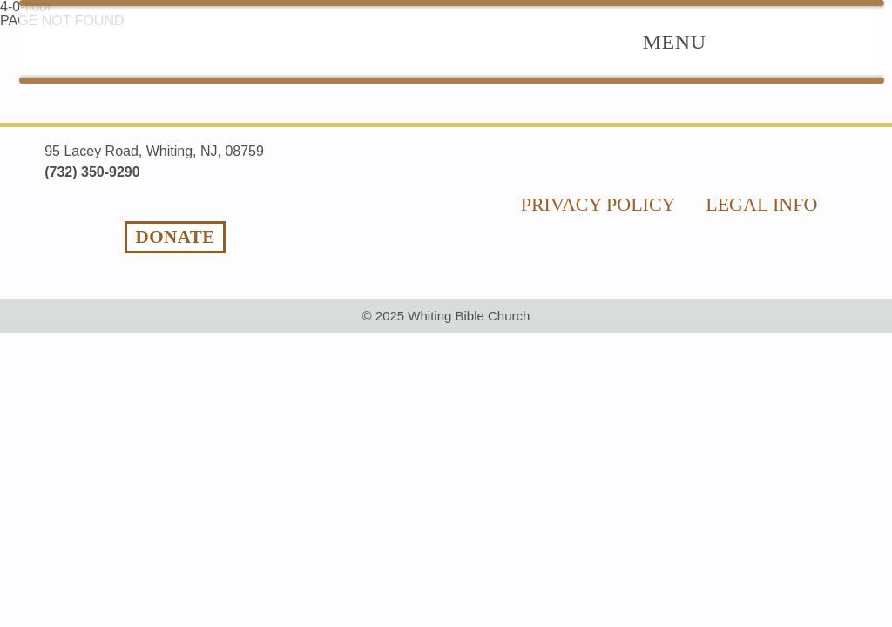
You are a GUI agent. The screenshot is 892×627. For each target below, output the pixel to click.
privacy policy (598, 161)
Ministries (697, 41)
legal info (761, 161)
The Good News (461, 41)
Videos (793, 41)
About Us (591, 41)
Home (349, 41)
